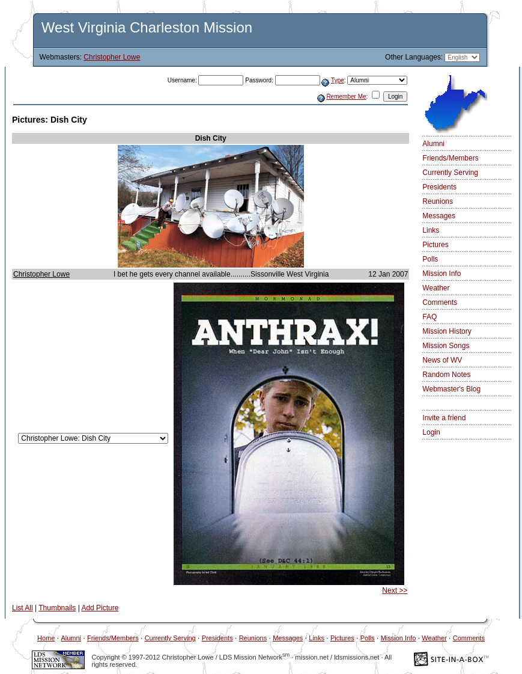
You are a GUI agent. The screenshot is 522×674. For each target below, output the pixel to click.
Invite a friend (444, 418)
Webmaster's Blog (451, 389)
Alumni (433, 143)
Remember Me (346, 96)
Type (337, 80)
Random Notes (446, 374)
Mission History (446, 331)
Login (431, 432)
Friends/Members (450, 158)
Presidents (439, 187)
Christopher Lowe (111, 57)
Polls (430, 259)
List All (22, 608)
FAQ (429, 317)
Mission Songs (445, 346)
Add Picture (99, 608)
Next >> (394, 590)
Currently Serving (450, 172)
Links (430, 230)
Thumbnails (57, 608)
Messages (438, 216)
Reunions (437, 201)
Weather (435, 288)
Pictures (435, 244)
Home (46, 638)
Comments (439, 302)
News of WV (442, 360)
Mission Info (441, 273)
